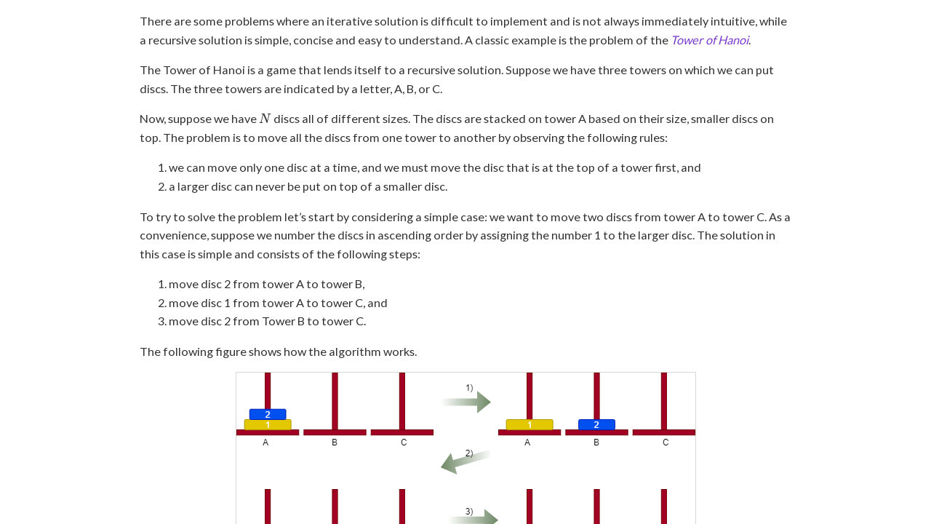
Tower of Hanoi (709, 40)
